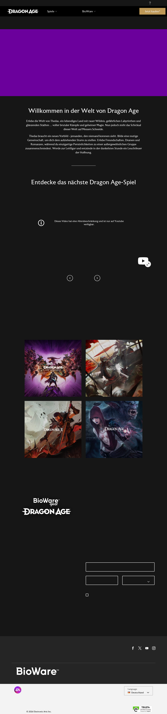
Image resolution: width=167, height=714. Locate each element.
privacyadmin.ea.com (124, 598)
